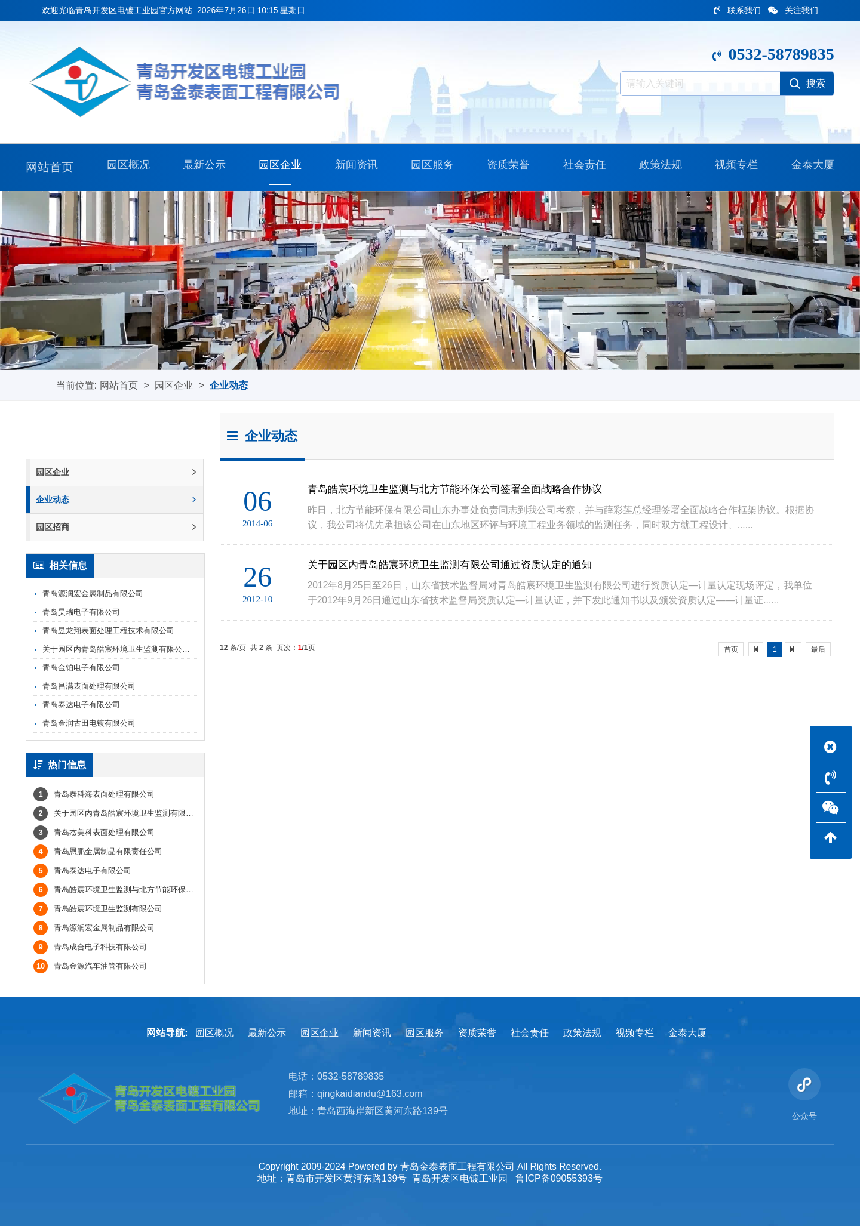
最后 (818, 650)
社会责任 (582, 167)
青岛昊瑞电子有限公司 (81, 612)
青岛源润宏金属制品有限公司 (92, 594)
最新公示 (202, 167)
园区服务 (430, 167)
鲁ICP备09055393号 (559, 1179)
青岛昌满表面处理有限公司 (89, 686)
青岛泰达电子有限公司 (81, 705)
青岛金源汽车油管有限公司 (90, 967)
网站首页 (49, 167)
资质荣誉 (506, 167)
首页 (731, 650)
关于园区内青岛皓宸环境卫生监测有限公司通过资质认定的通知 (151, 649)
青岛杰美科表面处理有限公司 (94, 833)
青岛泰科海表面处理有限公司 (94, 795)
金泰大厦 (810, 167)
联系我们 (737, 10)
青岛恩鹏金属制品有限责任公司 (97, 852)
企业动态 (229, 385)
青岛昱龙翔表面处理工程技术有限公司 (108, 631)
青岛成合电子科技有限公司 (90, 948)
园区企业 (278, 167)
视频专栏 (734, 167)
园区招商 (116, 527)
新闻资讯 (354, 167)
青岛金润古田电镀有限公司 (89, 723)
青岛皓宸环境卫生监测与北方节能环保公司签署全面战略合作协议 (156, 890)
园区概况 (126, 167)
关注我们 (793, 10)
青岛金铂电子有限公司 (81, 668)
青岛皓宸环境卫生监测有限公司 (97, 909)
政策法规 (658, 167)
